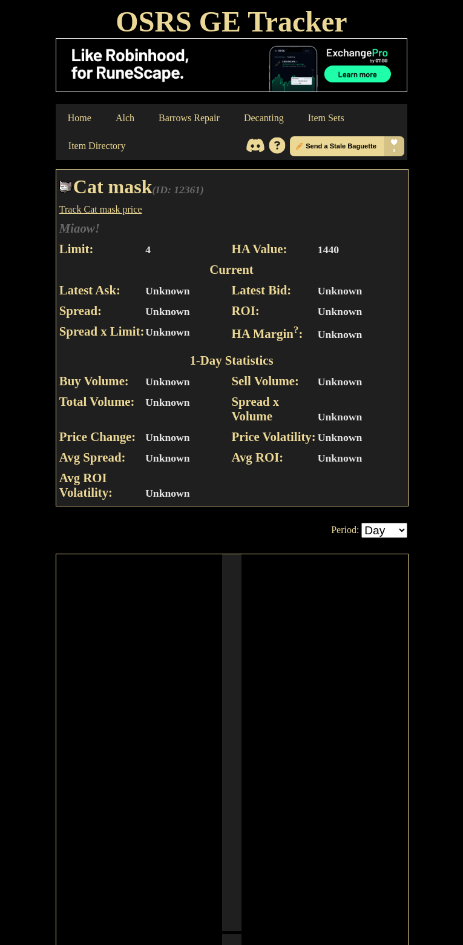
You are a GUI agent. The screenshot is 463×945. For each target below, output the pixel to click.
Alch (125, 118)
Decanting (264, 118)
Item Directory (97, 146)
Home (79, 118)
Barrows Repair (189, 118)
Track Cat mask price (100, 209)
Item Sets (326, 118)
